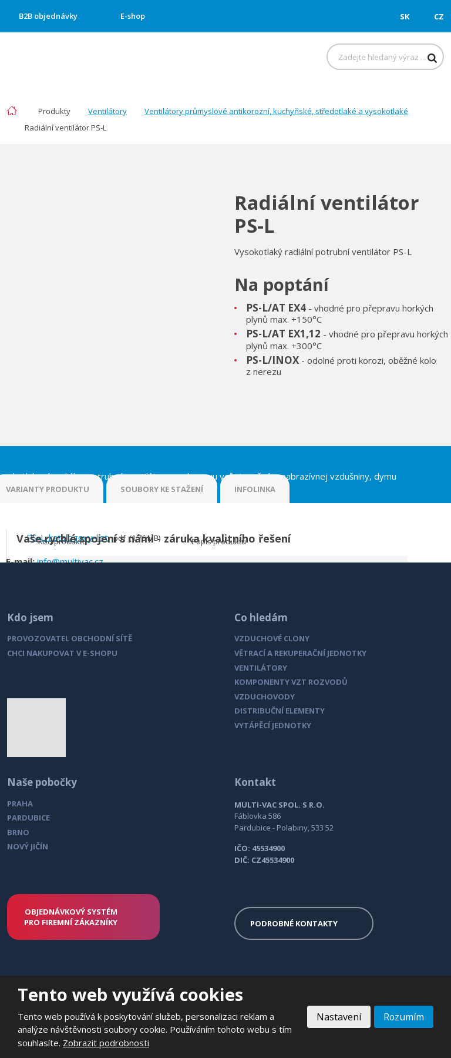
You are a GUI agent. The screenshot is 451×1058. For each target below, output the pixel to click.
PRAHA (20, 803)
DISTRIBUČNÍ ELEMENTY (279, 710)
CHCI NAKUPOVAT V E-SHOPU (62, 653)
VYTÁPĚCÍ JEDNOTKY (272, 725)
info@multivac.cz (70, 561)
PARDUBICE (28, 817)
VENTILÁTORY (260, 667)
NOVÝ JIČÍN (27, 846)
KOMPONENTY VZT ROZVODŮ (291, 682)
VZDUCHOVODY (264, 696)
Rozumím (403, 1016)
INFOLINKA (254, 489)
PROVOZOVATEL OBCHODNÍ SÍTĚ (69, 638)
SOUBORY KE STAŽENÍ (161, 489)
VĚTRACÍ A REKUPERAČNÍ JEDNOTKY (300, 653)
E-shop (132, 16)
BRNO (18, 832)
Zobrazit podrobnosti (106, 1043)
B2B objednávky (48, 16)
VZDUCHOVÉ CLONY (271, 638)
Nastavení (338, 1016)
